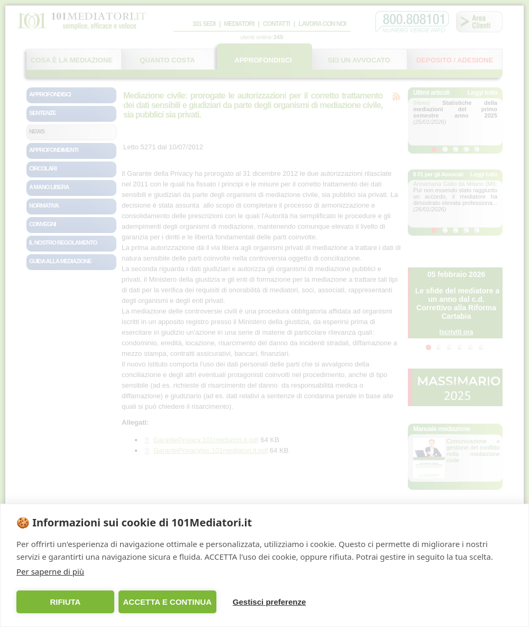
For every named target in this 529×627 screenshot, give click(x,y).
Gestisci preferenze (269, 601)
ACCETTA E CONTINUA (167, 601)
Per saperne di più (50, 571)
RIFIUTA (65, 601)
